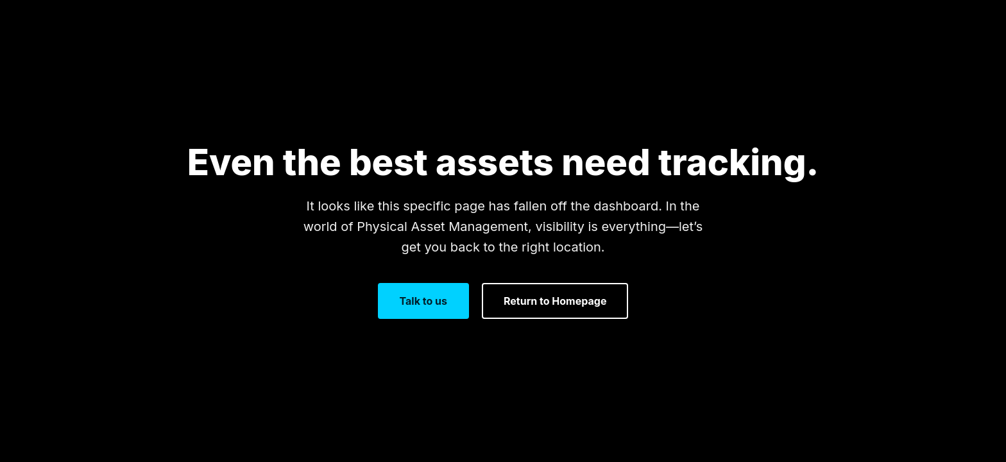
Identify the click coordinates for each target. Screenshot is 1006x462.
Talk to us (423, 301)
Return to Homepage (555, 301)
